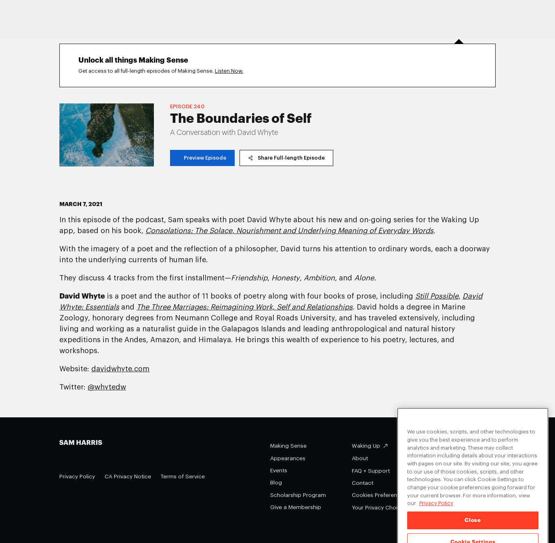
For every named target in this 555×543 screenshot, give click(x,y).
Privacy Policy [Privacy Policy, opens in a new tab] (436, 508)
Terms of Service (183, 476)
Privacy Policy (77, 476)
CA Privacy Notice (128, 476)
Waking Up (366, 445)
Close (473, 525)
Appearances (287, 458)
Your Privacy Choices (384, 507)
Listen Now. (229, 71)
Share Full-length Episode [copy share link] (286, 157)
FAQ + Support (371, 471)
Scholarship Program (298, 495)
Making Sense (288, 445)
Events (278, 470)
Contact (362, 483)
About (360, 458)
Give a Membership (295, 507)
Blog (276, 482)
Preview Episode (202, 157)
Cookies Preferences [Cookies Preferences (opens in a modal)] (379, 495)
